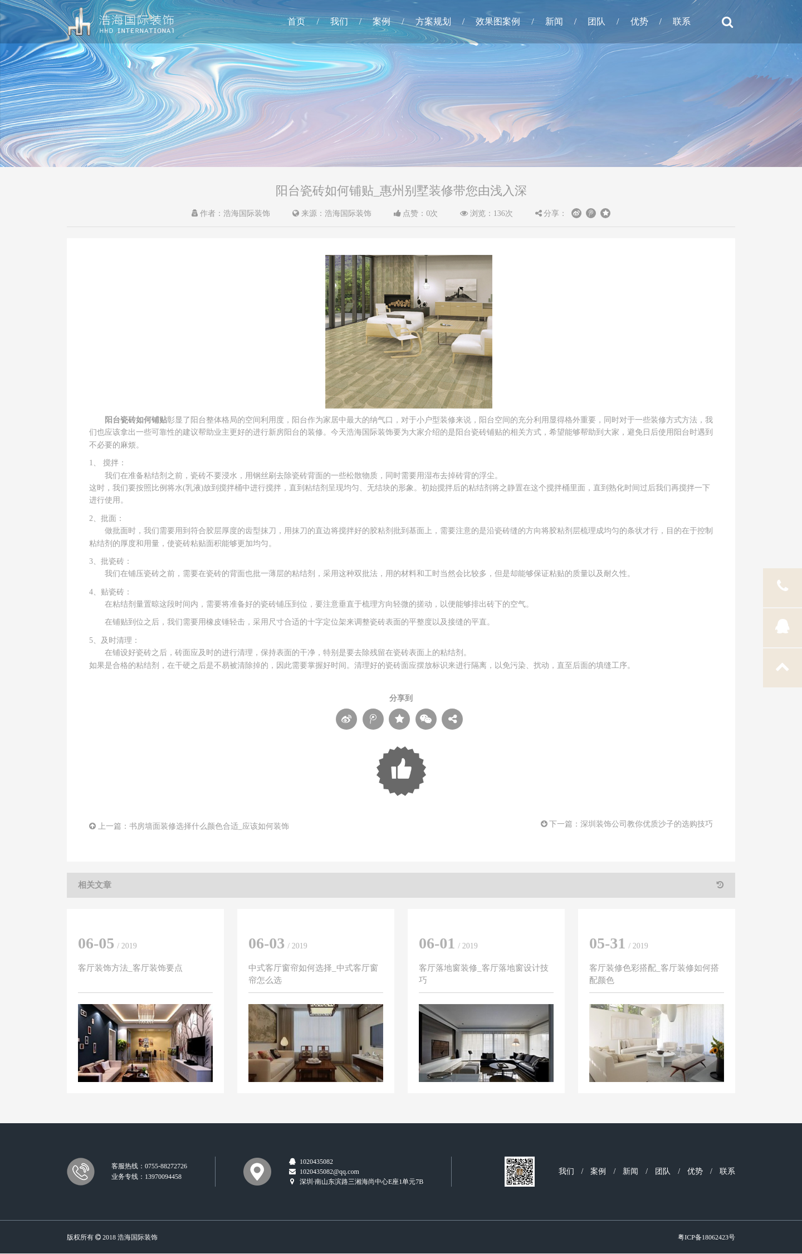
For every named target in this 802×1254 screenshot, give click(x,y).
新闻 (554, 21)
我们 (339, 21)
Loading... (401, 771)
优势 (639, 21)
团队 (596, 21)
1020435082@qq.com (323, 1172)
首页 (296, 21)
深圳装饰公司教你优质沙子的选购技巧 (646, 824)
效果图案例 (498, 21)
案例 (381, 21)
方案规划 (433, 21)
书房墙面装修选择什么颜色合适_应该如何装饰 (209, 826)
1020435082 (310, 1162)
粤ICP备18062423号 (706, 1237)
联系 (682, 21)
